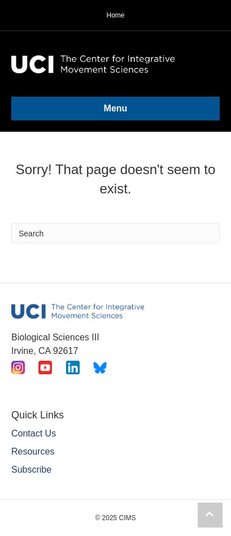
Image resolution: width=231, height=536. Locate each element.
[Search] (115, 233)
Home (115, 15)
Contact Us (33, 433)
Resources (32, 451)
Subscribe (31, 469)
